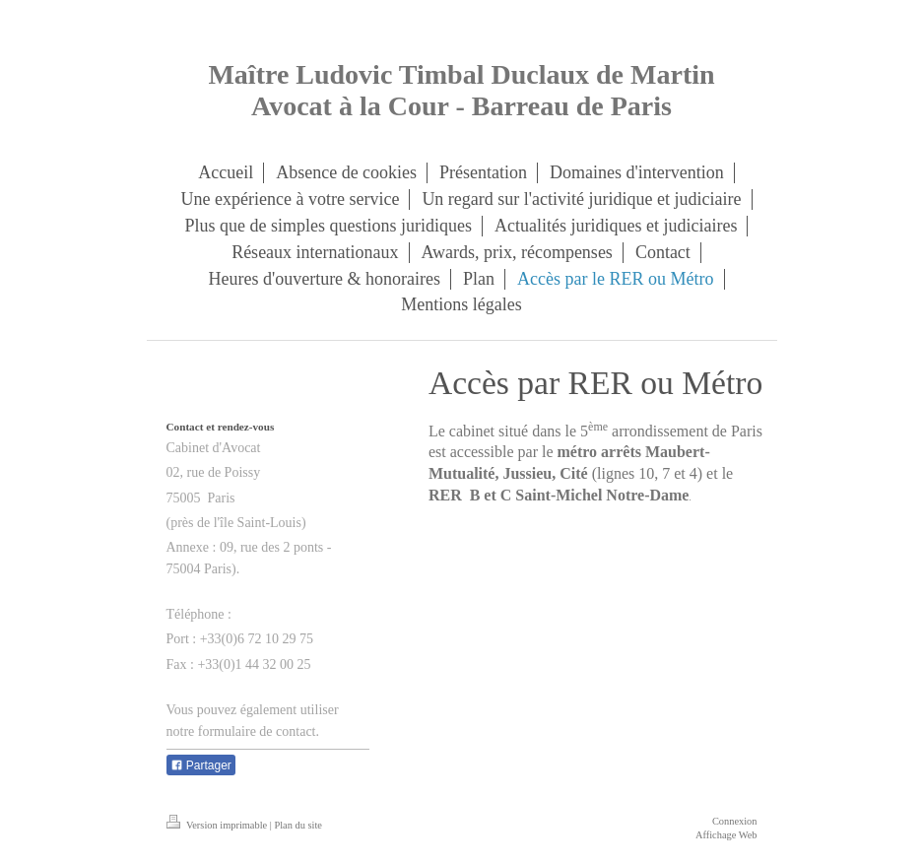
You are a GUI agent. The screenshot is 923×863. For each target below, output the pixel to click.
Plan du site (298, 825)
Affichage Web (726, 835)
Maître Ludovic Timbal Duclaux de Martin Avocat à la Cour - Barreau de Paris (461, 90)
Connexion (735, 821)
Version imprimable (218, 825)
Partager (200, 765)
